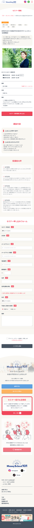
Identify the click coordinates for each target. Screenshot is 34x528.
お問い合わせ (12, 510)
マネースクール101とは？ (8, 480)
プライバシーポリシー (13, 512)
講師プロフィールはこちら (27, 86)
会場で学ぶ (17, 386)
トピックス (5, 510)
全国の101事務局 (27, 510)
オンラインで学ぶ (17, 391)
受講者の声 (5, 501)
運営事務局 (19, 510)
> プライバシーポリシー (17, 340)
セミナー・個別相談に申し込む (17, 113)
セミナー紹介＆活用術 (9, 482)
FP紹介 (3, 499)
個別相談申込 (5, 503)
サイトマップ (23, 512)
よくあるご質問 (7, 484)
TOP (3, 497)
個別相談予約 (17, 450)
